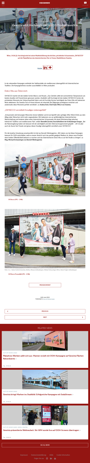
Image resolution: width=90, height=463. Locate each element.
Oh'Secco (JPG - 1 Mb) (15, 199)
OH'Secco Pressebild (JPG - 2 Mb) (19, 274)
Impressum (24, 455)
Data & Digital (23, 427)
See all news (45, 445)
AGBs (51, 455)
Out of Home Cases (49, 299)
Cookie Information (63, 455)
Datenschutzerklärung (38, 455)
